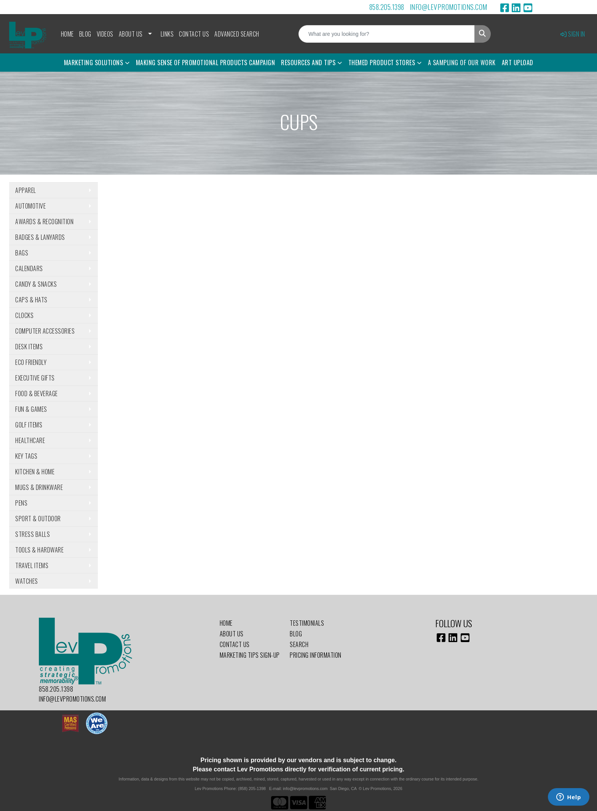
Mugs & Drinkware (39, 487)
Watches (26, 581)
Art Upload (517, 62)
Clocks (24, 315)
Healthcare (30, 440)
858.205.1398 (386, 7)
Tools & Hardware (39, 549)
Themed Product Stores (381, 62)
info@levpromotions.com (448, 7)
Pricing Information (316, 655)
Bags (21, 252)
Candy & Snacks (36, 284)
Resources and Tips (308, 62)
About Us (131, 34)
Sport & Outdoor (38, 518)
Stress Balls (32, 534)
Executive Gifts (35, 377)
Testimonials (307, 623)
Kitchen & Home (34, 471)
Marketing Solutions (93, 62)
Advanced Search (236, 34)
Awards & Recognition (44, 221)
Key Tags (26, 456)
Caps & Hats (31, 299)
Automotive (30, 205)
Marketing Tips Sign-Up (250, 655)
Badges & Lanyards (40, 237)
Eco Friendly (30, 362)
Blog (85, 34)
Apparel (25, 190)
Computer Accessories (45, 331)
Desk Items (29, 346)
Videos (105, 34)
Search (299, 644)
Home (67, 34)
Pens (21, 502)
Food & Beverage (36, 393)
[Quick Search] (386, 34)
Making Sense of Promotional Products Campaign (205, 62)
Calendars (29, 268)
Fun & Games (31, 409)
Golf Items (28, 424)
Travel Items (31, 565)
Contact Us (194, 34)
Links (167, 34)
